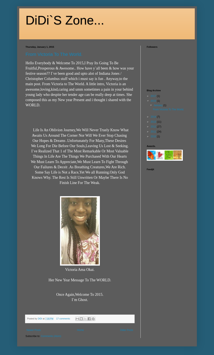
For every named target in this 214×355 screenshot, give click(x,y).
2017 (154, 96)
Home (80, 330)
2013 (154, 121)
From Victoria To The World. (53, 54)
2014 (154, 116)
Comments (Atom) (51, 336)
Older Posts (126, 330)
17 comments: (63, 318)
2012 (154, 126)
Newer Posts (34, 330)
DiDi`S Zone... (64, 20)
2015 (154, 100)
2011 (154, 131)
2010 (154, 136)
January (158, 105)
